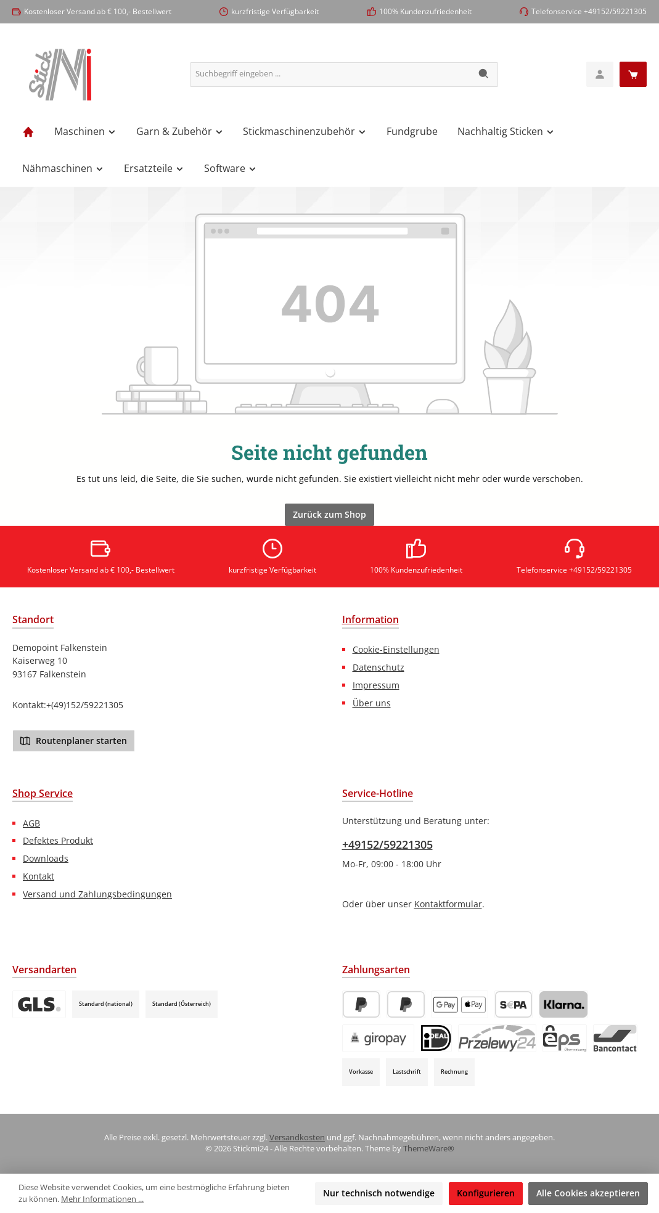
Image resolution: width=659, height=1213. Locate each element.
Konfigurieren (486, 1193)
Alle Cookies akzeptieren (588, 1193)
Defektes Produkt (58, 840)
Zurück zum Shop (329, 514)
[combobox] (330, 74)
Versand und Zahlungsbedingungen (97, 894)
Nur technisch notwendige (379, 1193)
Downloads (45, 858)
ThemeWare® (428, 1148)
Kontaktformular (448, 904)
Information (370, 619)
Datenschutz (378, 667)
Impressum (376, 685)
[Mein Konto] (599, 74)
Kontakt (38, 876)
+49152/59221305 (387, 844)
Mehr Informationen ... (102, 1199)
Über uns (372, 703)
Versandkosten (297, 1137)
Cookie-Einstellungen (396, 649)
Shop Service (42, 793)
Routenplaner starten (73, 740)
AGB (31, 823)
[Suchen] (484, 74)
